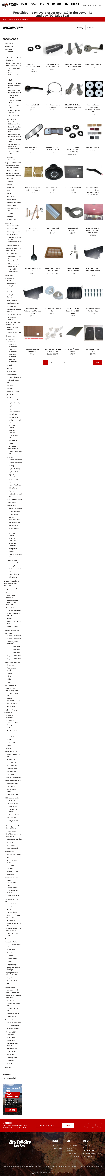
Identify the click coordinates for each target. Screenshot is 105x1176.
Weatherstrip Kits (12, 871)
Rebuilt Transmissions (11, 887)
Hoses (8, 281)
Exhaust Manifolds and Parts (12, 614)
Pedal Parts (10, 737)
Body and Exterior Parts (12, 163)
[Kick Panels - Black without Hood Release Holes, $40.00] (34, 296)
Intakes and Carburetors (8, 716)
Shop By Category (24, 4)
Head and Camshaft (11, 540)
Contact (66, 4)
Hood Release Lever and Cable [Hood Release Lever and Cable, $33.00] (52, 106)
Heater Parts (10, 706)
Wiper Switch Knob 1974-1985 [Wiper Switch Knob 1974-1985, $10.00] (52, 189)
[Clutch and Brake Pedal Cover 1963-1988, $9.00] (74, 296)
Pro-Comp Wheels (12, 1025)
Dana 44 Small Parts (13, 107)
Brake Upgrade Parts (13, 232)
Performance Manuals (10, 790)
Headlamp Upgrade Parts (12, 755)
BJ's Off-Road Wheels (13, 1022)
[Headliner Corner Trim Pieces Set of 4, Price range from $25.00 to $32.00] (54, 336)
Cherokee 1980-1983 (13, 639)
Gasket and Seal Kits (13, 481)
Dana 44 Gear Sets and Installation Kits (14, 85)
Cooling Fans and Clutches (12, 296)
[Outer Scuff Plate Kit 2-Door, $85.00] (74, 336)
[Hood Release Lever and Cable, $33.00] (54, 92)
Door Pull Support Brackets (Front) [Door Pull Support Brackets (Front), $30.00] (52, 148)
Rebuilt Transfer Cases (11, 934)
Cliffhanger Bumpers (13, 332)
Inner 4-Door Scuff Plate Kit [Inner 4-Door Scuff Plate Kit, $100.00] (52, 229)
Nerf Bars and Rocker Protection (13, 323)
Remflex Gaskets (11, 627)
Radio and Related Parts (12, 381)
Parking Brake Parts (12, 256)
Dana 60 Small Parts (13, 153)
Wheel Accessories (12, 1028)
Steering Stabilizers (12, 1013)
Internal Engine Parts (13, 436)
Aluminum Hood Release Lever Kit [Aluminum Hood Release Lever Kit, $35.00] (73, 269)
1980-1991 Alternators (12, 361)
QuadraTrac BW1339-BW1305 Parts (13, 929)
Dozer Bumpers (11, 306)
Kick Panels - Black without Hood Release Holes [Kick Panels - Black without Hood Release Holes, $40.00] (32, 311)
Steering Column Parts (11, 1009)
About (59, 4)
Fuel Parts (7, 633)
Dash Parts (9, 728)
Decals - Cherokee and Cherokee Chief (12, 166)
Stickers (8, 679)
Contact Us (11, 1110)
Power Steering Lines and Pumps (13, 996)
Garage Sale (8, 46)
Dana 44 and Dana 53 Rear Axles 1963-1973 (13, 64)
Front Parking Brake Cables (12, 260)
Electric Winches (11, 803)
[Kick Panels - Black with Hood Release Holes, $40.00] (94, 255)
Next (97, 363)
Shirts (8, 676)
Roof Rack (9, 865)
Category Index (72, 1153)
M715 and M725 (9, 1032)
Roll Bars (9, 842)
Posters (8, 673)
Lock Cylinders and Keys (12, 778)
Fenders (8, 185)
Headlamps (10, 759)
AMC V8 (8, 397)
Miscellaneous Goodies (10, 669)
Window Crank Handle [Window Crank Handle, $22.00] (93, 65)
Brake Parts (8, 223)
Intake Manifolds (14, 485)
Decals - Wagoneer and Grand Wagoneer (13, 175)
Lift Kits (8, 953)
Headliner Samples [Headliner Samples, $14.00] (93, 147)
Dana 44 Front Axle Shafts (14, 79)
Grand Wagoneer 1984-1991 (11, 643)
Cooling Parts (8, 278)
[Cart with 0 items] (100, 4)
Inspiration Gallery (57, 1148)
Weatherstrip (8, 852)
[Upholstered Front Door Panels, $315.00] (34, 336)
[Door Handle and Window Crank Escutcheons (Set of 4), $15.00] (94, 92)
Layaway (7, 748)
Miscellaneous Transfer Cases (11, 911)
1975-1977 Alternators (12, 350)
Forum (53, 4)
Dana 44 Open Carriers (12, 96)
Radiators (9, 289)
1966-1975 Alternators (12, 345)
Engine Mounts (13, 406)
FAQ (47, 4)
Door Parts (9, 179)
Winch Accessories (12, 848)
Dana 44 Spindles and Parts (13, 112)
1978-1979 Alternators (12, 355)
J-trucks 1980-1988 (12, 653)
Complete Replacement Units (12, 699)
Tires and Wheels (10, 1020)
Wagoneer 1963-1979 (13, 656)
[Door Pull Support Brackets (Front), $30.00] (54, 134)
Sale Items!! (8, 43)
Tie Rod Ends (10, 1016)
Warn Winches (12, 814)
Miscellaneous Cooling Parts (10, 285)
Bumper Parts (10, 220)
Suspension (10, 1061)
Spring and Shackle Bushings (12, 969)
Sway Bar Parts (11, 978)
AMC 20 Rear (10, 52)
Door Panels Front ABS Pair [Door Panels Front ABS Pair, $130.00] (73, 189)
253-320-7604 (89, 1150)
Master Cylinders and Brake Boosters (13, 249)
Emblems (9, 182)
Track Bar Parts (11, 981)
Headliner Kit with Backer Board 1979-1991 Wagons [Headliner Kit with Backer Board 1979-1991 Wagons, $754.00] (93, 230)
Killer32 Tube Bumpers (10, 318)
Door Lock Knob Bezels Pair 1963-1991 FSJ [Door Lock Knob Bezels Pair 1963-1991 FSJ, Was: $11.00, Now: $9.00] (32, 67)
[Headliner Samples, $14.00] (94, 134)
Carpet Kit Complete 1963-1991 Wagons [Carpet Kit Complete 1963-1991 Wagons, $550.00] (32, 189)
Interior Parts (8, 720)
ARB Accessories (11, 55)
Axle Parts (7, 49)
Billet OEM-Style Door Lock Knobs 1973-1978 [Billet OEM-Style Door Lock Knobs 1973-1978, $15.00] (73, 106)
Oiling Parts (12, 440)
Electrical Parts (9, 339)
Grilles (8, 194)
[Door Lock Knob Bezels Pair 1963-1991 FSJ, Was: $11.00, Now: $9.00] (34, 52)
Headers (8, 618)
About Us (55, 1145)
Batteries (9, 365)
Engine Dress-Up (13, 403)
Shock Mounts (11, 959)
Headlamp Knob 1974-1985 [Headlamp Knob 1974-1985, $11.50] (33, 269)
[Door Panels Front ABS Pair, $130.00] (74, 175)
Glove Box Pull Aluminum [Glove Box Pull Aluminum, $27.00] (73, 229)
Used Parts (42, 4)
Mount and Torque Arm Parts (12, 916)
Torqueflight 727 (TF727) (11, 892)
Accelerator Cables (14, 400)
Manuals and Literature (12, 781)
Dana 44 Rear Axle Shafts (14, 101)
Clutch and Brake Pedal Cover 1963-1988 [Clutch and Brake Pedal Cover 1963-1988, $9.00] (72, 311)
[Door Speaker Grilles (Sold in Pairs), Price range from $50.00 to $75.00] (54, 255)
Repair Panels (10, 206)
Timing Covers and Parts (14, 453)
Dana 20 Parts (10, 904)
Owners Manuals (11, 783)
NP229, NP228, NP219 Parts (13, 924)
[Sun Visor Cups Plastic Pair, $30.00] (54, 296)
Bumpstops (10, 950)
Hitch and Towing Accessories (10, 711)
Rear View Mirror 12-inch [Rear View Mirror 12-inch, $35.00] (32, 148)
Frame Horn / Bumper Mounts (13, 310)
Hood (7, 857)
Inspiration (75, 4)
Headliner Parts (11, 731)
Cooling (10, 466)
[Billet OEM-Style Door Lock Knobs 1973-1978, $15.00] (74, 92)
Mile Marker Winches (12, 810)
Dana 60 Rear (10, 119)
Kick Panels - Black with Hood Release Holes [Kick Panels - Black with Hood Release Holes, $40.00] (93, 270)
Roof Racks (9, 845)
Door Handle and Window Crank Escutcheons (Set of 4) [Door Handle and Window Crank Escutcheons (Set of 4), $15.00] (92, 108)
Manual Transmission (10, 881)
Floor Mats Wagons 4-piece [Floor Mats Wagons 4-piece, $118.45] (93, 350)
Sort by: (80, 28)
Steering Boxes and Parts (12, 1004)
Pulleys (10, 443)
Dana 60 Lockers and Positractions (14, 135)
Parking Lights (11, 768)
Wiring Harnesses (12, 391)
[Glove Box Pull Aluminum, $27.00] (74, 215)
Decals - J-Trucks (11, 170)
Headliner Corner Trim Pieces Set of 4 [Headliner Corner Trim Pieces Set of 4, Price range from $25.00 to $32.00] (53, 350)
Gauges (8, 368)
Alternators (10, 342)
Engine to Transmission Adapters (10, 595)
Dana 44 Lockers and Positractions (14, 91)
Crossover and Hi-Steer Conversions (12, 991)
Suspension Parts (10, 942)
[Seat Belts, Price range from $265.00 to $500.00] (34, 215)
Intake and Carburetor (11, 545)
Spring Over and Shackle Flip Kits (11, 974)
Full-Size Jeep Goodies (11, 662)
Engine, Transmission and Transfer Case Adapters (11, 583)
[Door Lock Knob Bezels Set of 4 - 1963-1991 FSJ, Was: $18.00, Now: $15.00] (74, 134)
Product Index (71, 1151)
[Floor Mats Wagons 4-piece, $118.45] (94, 336)
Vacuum (8, 1064)
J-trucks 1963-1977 (12, 647)
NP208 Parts (10, 920)
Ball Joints (9, 1000)
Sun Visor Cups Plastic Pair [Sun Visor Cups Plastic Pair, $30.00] (53, 310)
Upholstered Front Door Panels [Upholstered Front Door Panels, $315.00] (32, 350)
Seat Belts (9, 740)
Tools (6, 939)
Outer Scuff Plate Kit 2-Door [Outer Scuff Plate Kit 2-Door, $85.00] (72, 350)
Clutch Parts (8, 275)
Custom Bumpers (10, 300)
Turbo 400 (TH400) (12, 896)
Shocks (8, 962)
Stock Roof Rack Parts (11, 210)
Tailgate (9, 214)
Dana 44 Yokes (13, 116)
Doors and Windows (12, 854)
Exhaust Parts (8, 608)
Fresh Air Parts (11, 703)
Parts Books (10, 786)
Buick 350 (9, 457)
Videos (8, 682)
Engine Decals (10, 502)
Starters (8, 385)
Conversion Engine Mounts (12, 589)
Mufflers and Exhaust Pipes (13, 623)
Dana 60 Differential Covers (14, 123)
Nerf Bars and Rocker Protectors (13, 835)
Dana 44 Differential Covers (14, 74)
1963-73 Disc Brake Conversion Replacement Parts (14, 239)
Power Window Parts (13, 377)
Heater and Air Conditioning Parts (10, 690)
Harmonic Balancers (11, 426)
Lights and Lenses (10, 751)
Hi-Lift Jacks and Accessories (11, 822)
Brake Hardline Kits (12, 226)
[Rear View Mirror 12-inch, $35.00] (34, 134)
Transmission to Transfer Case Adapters (11, 602)
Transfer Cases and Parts (10, 900)
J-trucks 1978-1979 (12, 650)
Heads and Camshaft (11, 431)
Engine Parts (8, 395)
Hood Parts (9, 197)
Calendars (9, 665)
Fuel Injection (12, 414)
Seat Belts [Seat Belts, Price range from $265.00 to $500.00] (32, 228)
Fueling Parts (12, 417)
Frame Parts (10, 188)
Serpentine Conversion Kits (13, 447)
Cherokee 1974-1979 (13, 636)
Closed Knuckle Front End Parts (13, 59)
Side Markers (10, 771)
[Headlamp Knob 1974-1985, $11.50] (34, 255)
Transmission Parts (10, 878)
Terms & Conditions (73, 1156)
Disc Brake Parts (11, 235)
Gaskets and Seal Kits (14, 421)
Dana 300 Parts (11, 907)
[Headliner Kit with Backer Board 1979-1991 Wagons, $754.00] (94, 215)
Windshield (9, 874)
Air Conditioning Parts (11, 694)
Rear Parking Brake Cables (12, 270)
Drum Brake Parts (12, 245)
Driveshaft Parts (9, 336)
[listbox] (93, 27)
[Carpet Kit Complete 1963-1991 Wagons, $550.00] (34, 175)
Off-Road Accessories (13, 203)
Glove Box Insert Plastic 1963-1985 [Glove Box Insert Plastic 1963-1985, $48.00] (52, 66)
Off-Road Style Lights (13, 839)
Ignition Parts (10, 371)
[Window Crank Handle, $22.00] (94, 52)
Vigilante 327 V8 (11, 560)
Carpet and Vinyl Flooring (11, 724)
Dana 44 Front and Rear (12, 69)
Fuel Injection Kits (14, 522)
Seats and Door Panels (11, 744)
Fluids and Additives (11, 630)
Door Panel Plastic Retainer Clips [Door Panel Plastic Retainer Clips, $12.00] (93, 310)
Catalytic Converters (13, 610)
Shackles (9, 956)
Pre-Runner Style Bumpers (11, 328)
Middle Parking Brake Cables (13, 265)
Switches (9, 388)
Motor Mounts (13, 574)
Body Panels (10, 1038)
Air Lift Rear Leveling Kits (13, 946)
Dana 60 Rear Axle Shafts (14, 140)
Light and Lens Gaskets (11, 861)
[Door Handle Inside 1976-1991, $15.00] (34, 92)
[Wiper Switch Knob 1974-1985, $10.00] (54, 175)
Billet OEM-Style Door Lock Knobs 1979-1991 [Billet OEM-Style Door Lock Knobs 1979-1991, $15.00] (73, 66)
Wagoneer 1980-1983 (13, 659)
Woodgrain (9, 217)
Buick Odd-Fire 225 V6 (13, 499)
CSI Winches (12, 806)
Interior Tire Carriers (13, 314)
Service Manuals (11, 794)
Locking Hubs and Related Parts (12, 827)
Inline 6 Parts (10, 506)
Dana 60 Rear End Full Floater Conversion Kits (14, 146)
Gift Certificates (9, 686)
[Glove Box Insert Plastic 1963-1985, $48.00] (54, 52)
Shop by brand (34, 4)
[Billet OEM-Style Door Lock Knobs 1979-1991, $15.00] (74, 52)
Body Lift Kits (10, 800)
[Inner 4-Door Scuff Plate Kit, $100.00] (54, 215)
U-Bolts (8, 984)
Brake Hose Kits (11, 229)
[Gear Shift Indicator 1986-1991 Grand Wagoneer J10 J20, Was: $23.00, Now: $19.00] (94, 175)
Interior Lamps (11, 762)
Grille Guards (10, 818)
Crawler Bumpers (12, 303)
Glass (7, 191)
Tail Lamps (9, 774)
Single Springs (10, 965)
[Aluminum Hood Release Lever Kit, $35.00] (74, 255)
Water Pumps (10, 292)
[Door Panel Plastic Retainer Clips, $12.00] (94, 296)
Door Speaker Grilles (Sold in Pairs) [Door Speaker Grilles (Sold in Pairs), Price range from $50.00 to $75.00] (52, 269)
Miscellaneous (10, 200)
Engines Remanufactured (13, 410)
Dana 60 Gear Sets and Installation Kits (14, 129)
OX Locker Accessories (10, 158)
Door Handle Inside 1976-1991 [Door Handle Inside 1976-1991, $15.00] (33, 106)
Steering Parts (9, 987)
